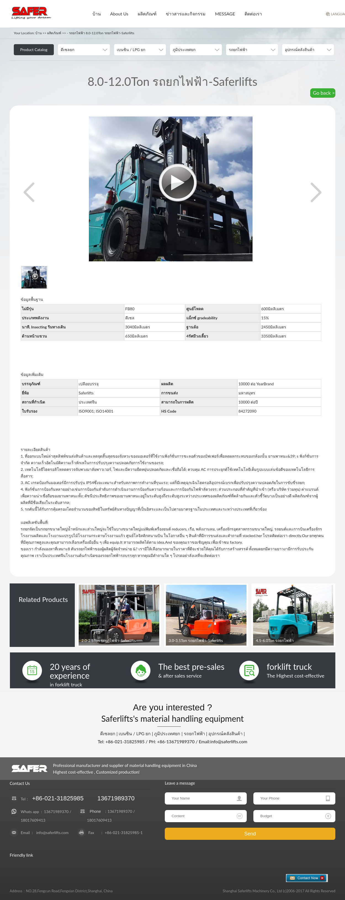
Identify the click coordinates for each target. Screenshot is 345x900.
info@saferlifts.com (52, 832)
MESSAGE (225, 13)
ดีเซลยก (107, 733)
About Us (119, 13)
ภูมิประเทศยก (167, 733)
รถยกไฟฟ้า (194, 733)
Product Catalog (33, 49)
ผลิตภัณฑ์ (147, 13)
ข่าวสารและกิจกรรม (186, 13)
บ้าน (96, 13)
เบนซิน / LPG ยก (135, 733)
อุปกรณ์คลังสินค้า (225, 733)
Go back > (324, 93)
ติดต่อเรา (253, 13)
